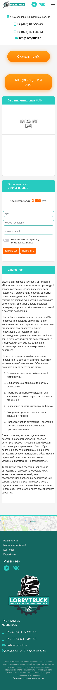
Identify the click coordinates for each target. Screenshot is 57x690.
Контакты (8, 549)
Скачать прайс (28, 56)
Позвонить (28, 250)
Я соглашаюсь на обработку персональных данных (21, 241)
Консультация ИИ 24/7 (28, 82)
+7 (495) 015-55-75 (28, 24)
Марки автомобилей (14, 545)
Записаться (11, 250)
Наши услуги (10, 540)
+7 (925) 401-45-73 (28, 32)
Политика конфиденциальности (28, 678)
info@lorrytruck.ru (29, 38)
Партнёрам (9, 554)
